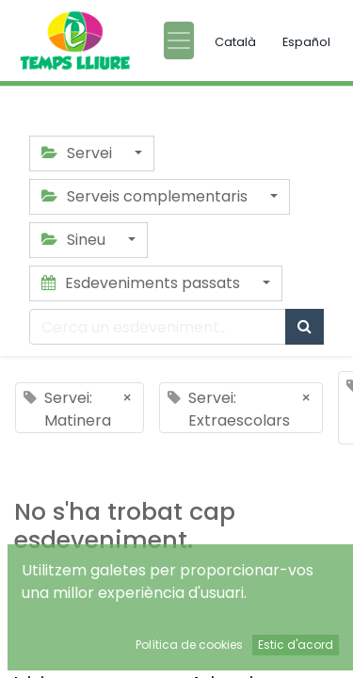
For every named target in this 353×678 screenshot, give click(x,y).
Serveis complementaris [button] (146, 196)
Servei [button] (78, 153)
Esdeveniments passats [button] (142, 283)
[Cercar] (304, 327)
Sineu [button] (75, 239)
